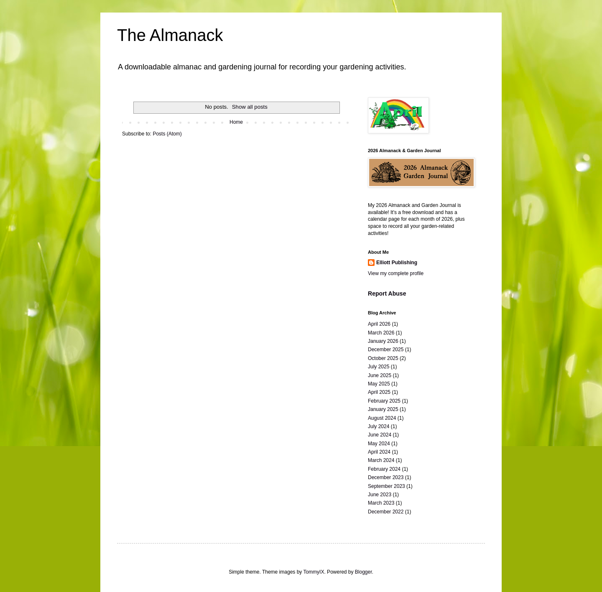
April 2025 (379, 392)
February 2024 (384, 469)
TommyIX (313, 572)
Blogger (363, 572)
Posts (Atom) (167, 134)
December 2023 (385, 477)
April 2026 (379, 324)
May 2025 (379, 384)
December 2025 (385, 349)
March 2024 (381, 460)
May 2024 (379, 444)
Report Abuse (387, 293)
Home (236, 122)
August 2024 (382, 418)
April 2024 (379, 452)
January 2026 (383, 341)
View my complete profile (395, 273)
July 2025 (378, 367)
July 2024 (378, 426)
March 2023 (381, 503)
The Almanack (170, 35)
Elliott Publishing (396, 262)
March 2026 (381, 333)
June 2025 (379, 375)
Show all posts (250, 107)
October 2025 (383, 358)
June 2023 (379, 495)
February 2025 (384, 401)
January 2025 (383, 409)
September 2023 (386, 486)
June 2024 (379, 435)
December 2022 (385, 512)
